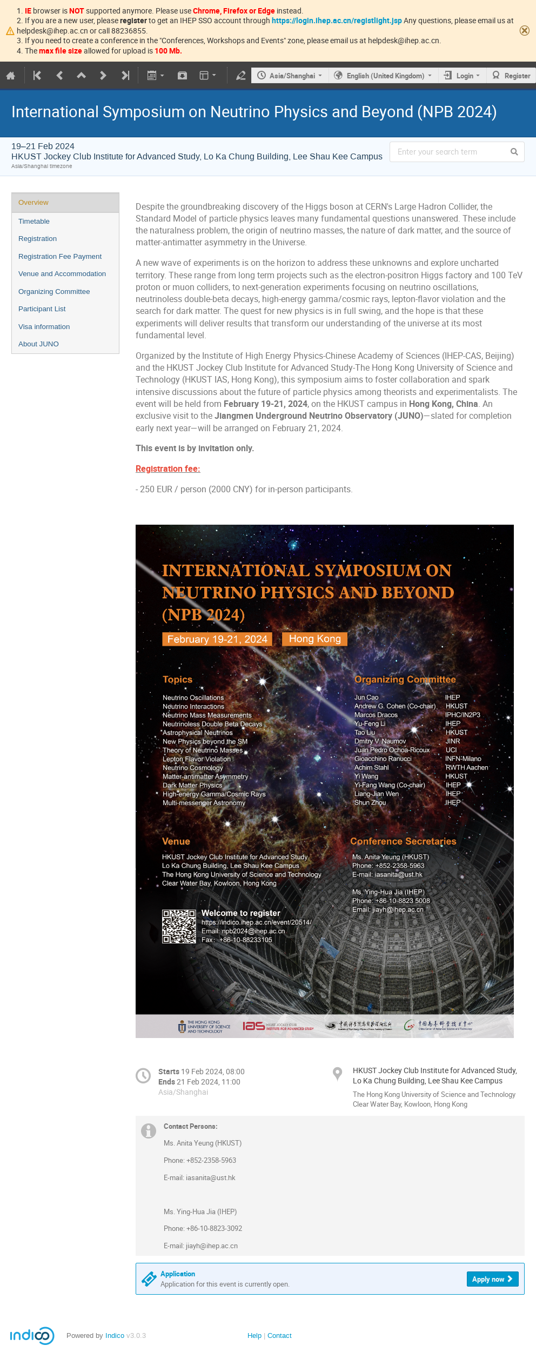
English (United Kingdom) (386, 76)
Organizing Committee (54, 291)
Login (465, 76)
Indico (114, 1335)
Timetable (34, 221)
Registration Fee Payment (60, 256)
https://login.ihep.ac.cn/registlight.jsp (337, 20)
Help (254, 1335)
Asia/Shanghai (292, 76)
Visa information (44, 327)
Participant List (41, 309)
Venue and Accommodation (62, 274)
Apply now (488, 1279)
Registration (37, 239)
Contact (279, 1335)
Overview (33, 202)
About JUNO (38, 344)
